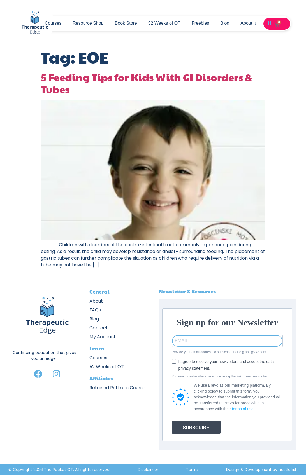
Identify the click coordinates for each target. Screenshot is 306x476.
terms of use (243, 409)
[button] (269, 23)
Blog (224, 23)
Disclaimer (148, 469)
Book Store (126, 23)
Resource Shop (88, 23)
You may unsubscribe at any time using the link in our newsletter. (220, 376)
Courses (53, 23)
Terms (192, 469)
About (248, 23)
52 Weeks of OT (164, 23)
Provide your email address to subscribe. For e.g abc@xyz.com (219, 352)
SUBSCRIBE (196, 427)
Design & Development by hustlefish (262, 469)
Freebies (200, 23)
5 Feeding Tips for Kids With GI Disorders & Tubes (146, 83)
